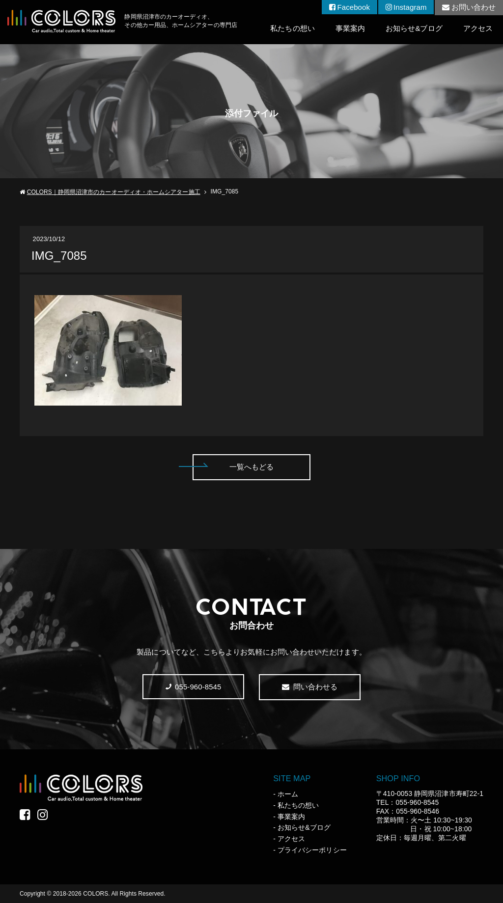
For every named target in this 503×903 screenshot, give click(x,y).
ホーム (288, 794)
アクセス (478, 28)
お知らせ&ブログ (414, 28)
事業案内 (350, 28)
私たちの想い (292, 28)
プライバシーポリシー (312, 850)
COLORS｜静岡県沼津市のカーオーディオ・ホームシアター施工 (113, 192)
